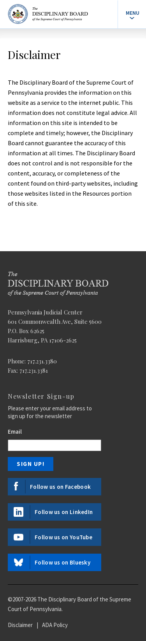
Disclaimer (20, 625)
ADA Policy (55, 625)
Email (15, 431)
